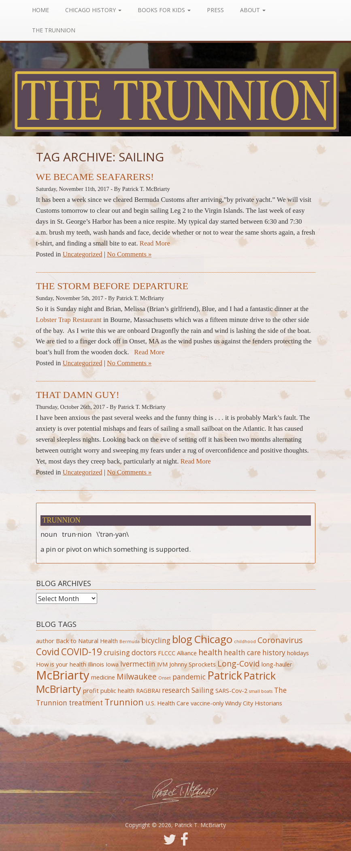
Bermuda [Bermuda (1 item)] (129, 641)
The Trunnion (54, 30)
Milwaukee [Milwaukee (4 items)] (137, 676)
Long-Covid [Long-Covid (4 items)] (238, 663)
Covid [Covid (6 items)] (48, 652)
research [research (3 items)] (176, 690)
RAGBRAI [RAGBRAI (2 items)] (148, 690)
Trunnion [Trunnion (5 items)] (124, 702)
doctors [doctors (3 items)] (144, 652)
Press (216, 10)
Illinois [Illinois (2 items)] (96, 664)
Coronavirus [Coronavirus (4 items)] (280, 640)
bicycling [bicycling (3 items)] (155, 640)
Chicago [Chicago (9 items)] (213, 639)
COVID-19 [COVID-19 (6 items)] (81, 652)
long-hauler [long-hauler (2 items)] (277, 664)
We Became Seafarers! (95, 176)
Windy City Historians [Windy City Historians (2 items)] (253, 703)
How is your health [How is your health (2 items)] (61, 664)
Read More (155, 243)
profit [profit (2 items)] (91, 690)
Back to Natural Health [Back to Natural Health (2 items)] (87, 641)
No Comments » (129, 254)
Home (41, 10)
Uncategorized (82, 254)
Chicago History (94, 10)
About (253, 10)
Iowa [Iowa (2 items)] (112, 664)
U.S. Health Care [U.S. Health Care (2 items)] (167, 703)
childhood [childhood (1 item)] (245, 641)
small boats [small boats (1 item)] (260, 691)
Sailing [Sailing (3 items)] (202, 690)
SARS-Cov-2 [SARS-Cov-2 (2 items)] (231, 690)
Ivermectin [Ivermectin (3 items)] (137, 664)
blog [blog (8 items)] (182, 639)
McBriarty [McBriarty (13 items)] (62, 675)
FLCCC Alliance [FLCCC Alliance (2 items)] (177, 653)
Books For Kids (164, 10)
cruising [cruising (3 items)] (117, 652)
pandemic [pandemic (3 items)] (189, 677)
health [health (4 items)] (210, 652)
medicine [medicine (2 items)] (103, 677)
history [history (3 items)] (273, 652)
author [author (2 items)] (45, 641)
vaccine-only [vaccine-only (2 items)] (207, 703)
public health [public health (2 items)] (117, 690)
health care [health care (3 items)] (242, 652)
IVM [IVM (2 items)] (162, 664)
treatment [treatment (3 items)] (86, 702)
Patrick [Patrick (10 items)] (224, 675)
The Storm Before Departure (112, 286)
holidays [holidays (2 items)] (298, 653)
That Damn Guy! (77, 395)
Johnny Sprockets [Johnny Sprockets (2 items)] (192, 664)
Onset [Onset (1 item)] (164, 678)
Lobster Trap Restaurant (69, 320)
